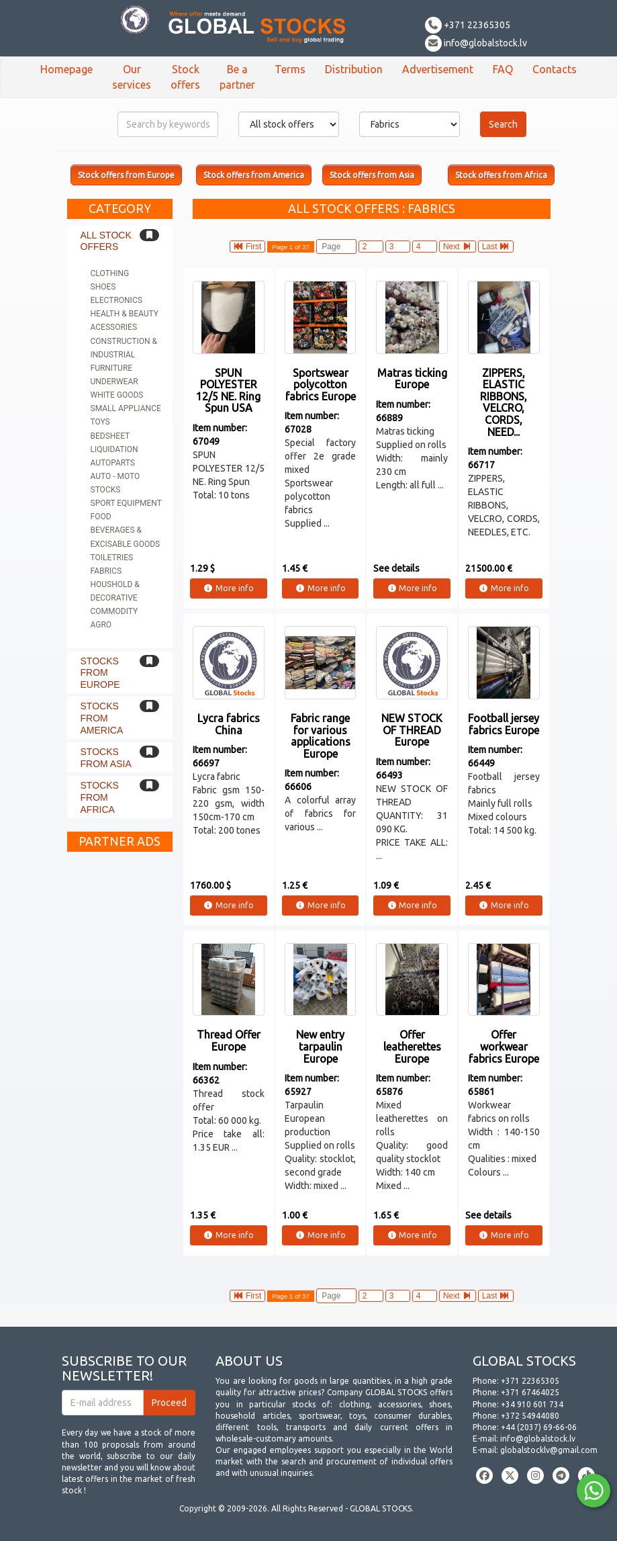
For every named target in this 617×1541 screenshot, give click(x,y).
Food (101, 516)
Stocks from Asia (106, 757)
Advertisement (437, 69)
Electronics (116, 300)
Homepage (66, 69)
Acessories (114, 327)
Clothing (110, 273)
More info (228, 588)
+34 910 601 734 (532, 1404)
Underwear (114, 381)
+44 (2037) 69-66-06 (539, 1427)
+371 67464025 (530, 1392)
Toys (100, 422)
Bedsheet (110, 436)
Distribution (354, 69)
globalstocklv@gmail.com (549, 1450)
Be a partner (237, 77)
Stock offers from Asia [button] (372, 175)
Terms (290, 69)
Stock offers (185, 77)
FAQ (503, 69)
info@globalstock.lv (476, 43)
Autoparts (113, 463)
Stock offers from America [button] (253, 175)
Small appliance (126, 408)
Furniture (112, 368)
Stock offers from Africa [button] (501, 175)
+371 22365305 (467, 24)
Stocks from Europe (100, 673)
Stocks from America (102, 718)
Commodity (114, 611)
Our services (131, 77)
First (248, 246)
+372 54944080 (530, 1415)
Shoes (103, 287)
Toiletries (112, 557)
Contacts (554, 69)
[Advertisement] (120, 1060)
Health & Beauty (124, 313)
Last (496, 246)
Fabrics (106, 571)
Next (457, 246)
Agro (101, 624)
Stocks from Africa (100, 797)
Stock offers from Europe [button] (126, 175)
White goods (117, 395)
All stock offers (106, 241)
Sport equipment (126, 503)
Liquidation (114, 449)
